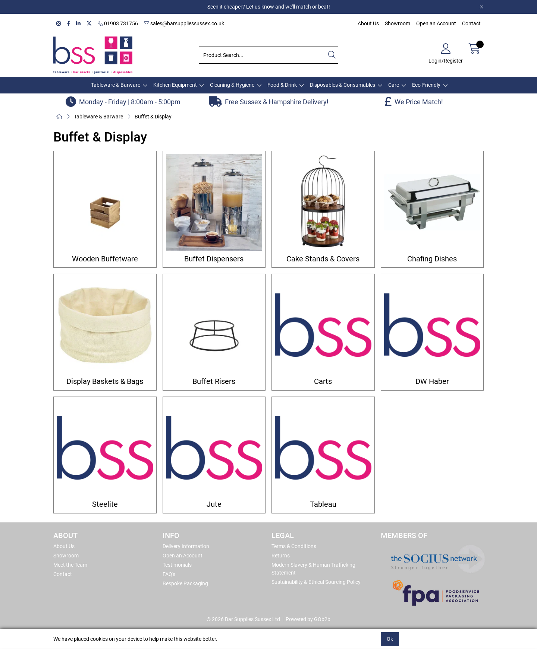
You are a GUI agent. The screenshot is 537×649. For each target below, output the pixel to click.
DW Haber (432, 381)
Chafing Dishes (432, 259)
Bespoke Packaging (185, 583)
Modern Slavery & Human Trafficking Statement (313, 569)
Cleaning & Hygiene (232, 85)
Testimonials (177, 565)
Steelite (105, 504)
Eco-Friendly (426, 85)
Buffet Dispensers (214, 259)
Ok (390, 639)
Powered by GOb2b (308, 619)
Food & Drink (282, 85)
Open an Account (436, 23)
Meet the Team (70, 565)
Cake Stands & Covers (322, 259)
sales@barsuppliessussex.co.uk (184, 23)
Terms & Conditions (293, 546)
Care (393, 85)
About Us (368, 23)
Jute (214, 504)
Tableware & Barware (115, 85)
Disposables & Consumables (342, 85)
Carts (323, 381)
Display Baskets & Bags (104, 381)
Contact (471, 23)
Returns (280, 556)
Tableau (323, 504)
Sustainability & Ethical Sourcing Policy (316, 582)
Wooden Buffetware (105, 259)
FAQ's (169, 574)
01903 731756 (118, 23)
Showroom (397, 23)
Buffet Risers (213, 381)
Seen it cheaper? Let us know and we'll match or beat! (268, 7)
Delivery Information (186, 546)
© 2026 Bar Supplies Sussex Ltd (243, 619)
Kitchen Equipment (175, 85)
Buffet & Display (153, 117)
